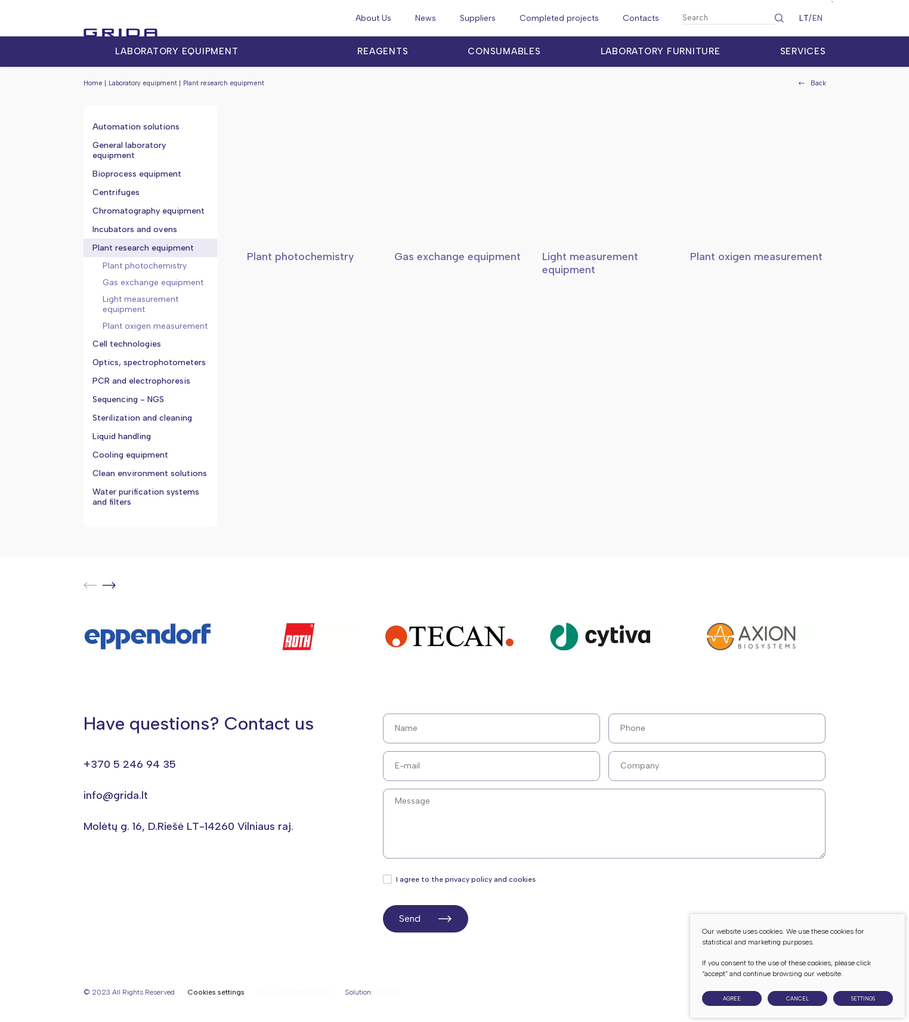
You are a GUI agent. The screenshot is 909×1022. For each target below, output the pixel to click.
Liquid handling (121, 436)
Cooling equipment (130, 455)
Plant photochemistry (145, 266)
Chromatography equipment (148, 211)
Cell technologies (126, 344)
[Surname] (716, 766)
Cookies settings (216, 992)
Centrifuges (116, 192)
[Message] (604, 824)
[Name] (491, 728)
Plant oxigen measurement (155, 326)
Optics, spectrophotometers (149, 362)
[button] (109, 585)
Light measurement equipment (140, 304)
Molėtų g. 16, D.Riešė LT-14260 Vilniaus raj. (188, 826)
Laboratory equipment (143, 83)
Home (93, 83)
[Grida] (149, 18)
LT (804, 18)
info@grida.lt (116, 795)
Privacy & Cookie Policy (295, 992)
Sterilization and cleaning (142, 418)
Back (812, 83)
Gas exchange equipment (153, 282)
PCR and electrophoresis (141, 381)
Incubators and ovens (134, 229)
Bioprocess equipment (136, 174)
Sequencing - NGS (128, 399)
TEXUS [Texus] (386, 992)
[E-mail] (491, 766)
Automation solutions (136, 127)
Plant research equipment (143, 248)
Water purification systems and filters (145, 497)
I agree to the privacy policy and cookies (460, 879)
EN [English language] (817, 18)
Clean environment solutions (149, 473)
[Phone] (716, 728)
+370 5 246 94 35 (130, 764)
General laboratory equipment (129, 150)
